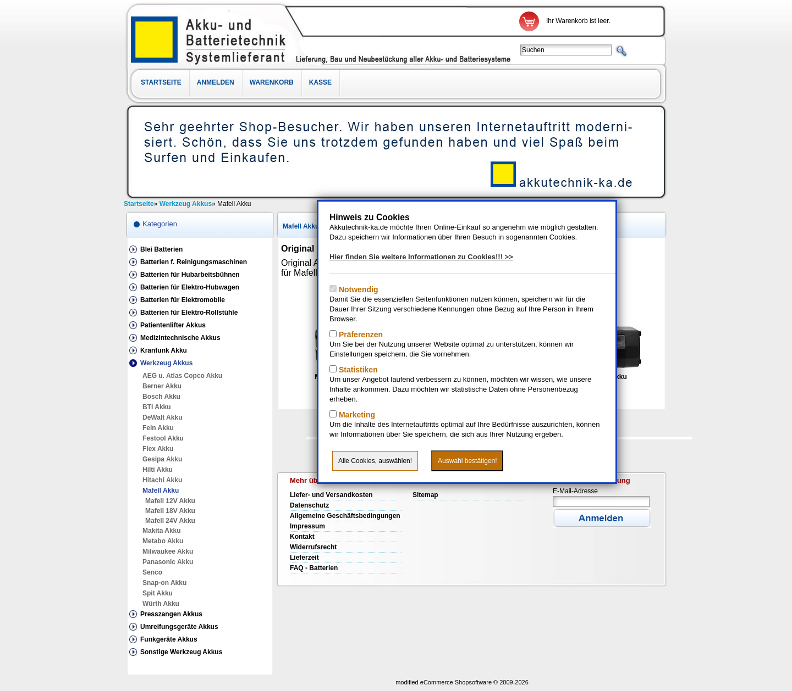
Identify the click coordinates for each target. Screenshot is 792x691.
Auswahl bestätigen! (467, 461)
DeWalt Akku (162, 417)
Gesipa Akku (162, 459)
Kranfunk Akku (163, 350)
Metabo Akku (162, 541)
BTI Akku (156, 407)
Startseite (161, 82)
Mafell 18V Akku (170, 511)
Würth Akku (160, 604)
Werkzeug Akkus (166, 363)
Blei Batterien (161, 249)
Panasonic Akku (167, 562)
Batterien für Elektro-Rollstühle (189, 312)
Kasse (320, 82)
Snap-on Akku (164, 583)
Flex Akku (157, 449)
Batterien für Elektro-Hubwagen (189, 287)
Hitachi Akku (162, 480)
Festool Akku (163, 438)
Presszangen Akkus (171, 614)
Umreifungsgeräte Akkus (179, 627)
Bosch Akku (161, 396)
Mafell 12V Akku (170, 501)
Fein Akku (158, 428)
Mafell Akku (160, 490)
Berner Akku (162, 386)
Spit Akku (157, 593)
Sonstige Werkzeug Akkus (181, 652)
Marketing (356, 414)
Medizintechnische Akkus (180, 338)
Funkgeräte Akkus (168, 639)
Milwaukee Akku (167, 551)
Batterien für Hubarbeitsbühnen (190, 274)
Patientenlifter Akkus (173, 325)
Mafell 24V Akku (170, 521)
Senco (152, 572)
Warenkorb (272, 82)
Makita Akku (161, 530)
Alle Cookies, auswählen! (375, 461)
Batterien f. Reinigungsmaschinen (193, 262)
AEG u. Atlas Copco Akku (182, 376)
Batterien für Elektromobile (182, 300)
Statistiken (357, 369)
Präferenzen (360, 334)
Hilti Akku (157, 469)
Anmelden (215, 82)
